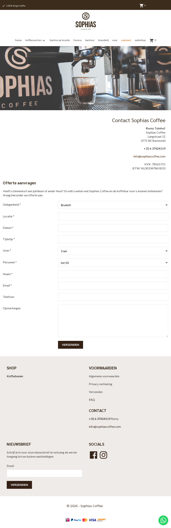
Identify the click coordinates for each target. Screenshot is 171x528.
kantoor (89, 40)
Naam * (8, 274)
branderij (103, 40)
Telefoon (8, 296)
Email (10, 465)
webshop (140, 40)
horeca (78, 40)
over (114, 40)
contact (126, 40)
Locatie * (8, 216)
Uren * (7, 250)
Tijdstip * (9, 239)
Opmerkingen (12, 308)
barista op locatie (60, 40)
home (18, 40)
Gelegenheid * (12, 204)
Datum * (8, 227)
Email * (7, 285)
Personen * (10, 262)
